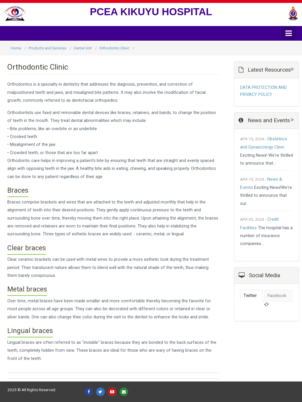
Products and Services (47, 48)
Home (16, 48)
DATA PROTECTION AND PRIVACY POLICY (263, 91)
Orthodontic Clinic (114, 48)
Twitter (250, 295)
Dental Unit (83, 48)
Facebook (277, 295)
